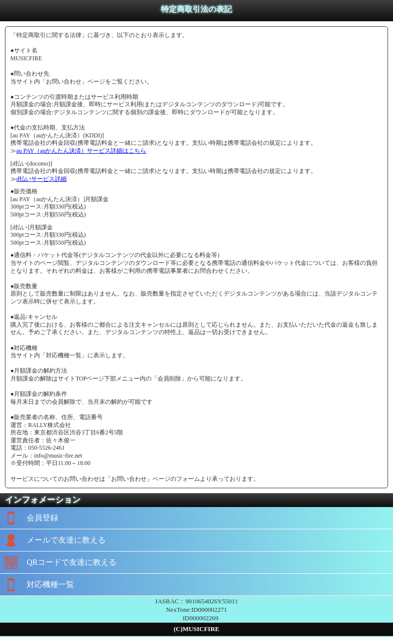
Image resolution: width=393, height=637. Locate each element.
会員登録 (29, 518)
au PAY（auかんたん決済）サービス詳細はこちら (81, 150)
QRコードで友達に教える (58, 562)
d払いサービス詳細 (41, 178)
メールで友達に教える (53, 540)
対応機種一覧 (37, 584)
